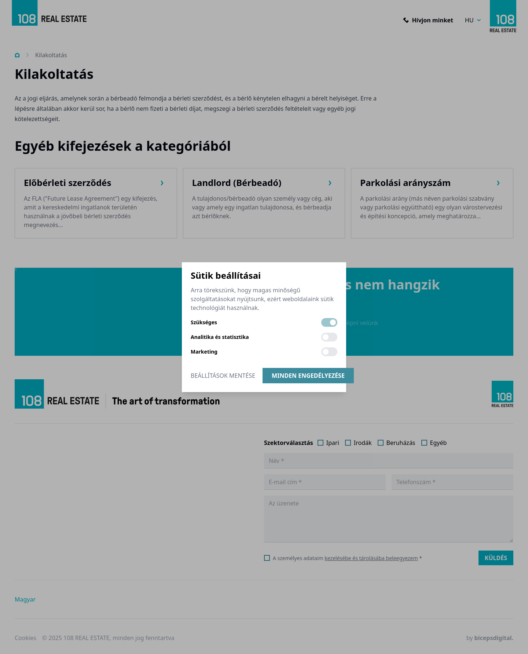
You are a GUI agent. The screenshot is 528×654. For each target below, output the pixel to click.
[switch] (329, 322)
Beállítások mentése (223, 376)
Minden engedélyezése (308, 376)
